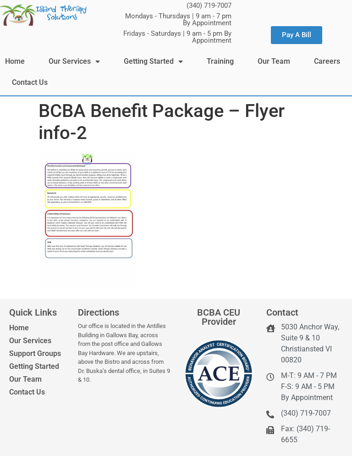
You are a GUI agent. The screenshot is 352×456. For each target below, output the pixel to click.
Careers (327, 61)
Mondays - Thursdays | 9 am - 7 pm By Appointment (178, 19)
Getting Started (153, 61)
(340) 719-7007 (209, 5)
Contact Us (30, 82)
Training (220, 61)
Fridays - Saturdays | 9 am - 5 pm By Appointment (177, 36)
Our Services (74, 61)
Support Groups (35, 353)
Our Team (274, 61)
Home (15, 61)
